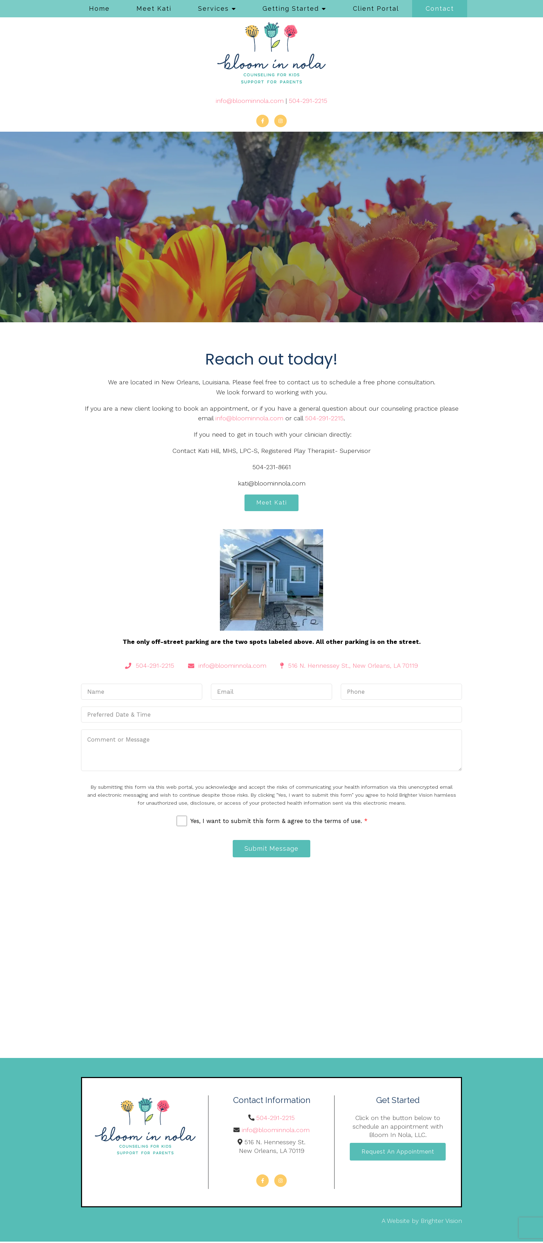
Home (99, 8)
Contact (440, 8)
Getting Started (290, 8)
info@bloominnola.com (250, 100)
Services (213, 8)
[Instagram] (280, 121)
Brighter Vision (441, 1222)
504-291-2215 (308, 100)
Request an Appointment (398, 1153)
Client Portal (376, 8)
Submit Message (271, 849)
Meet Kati (153, 8)
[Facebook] (262, 121)
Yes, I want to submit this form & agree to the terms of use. (278, 821)
